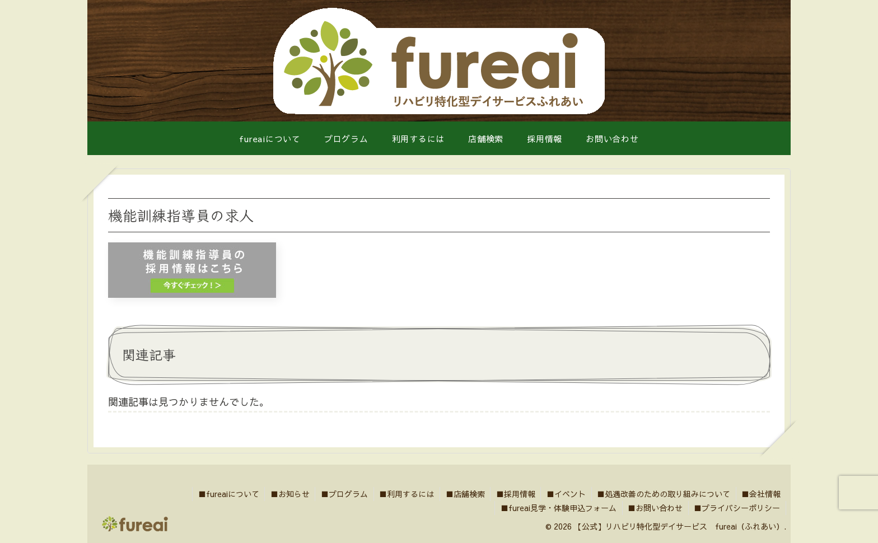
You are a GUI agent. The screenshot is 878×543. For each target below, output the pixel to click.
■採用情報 (514, 493)
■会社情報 (761, 493)
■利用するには (404, 493)
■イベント (565, 493)
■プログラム (341, 493)
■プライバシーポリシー (737, 507)
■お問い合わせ (654, 507)
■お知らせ (286, 493)
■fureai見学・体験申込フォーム (557, 507)
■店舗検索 (463, 493)
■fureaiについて (224, 493)
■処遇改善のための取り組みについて (663, 493)
